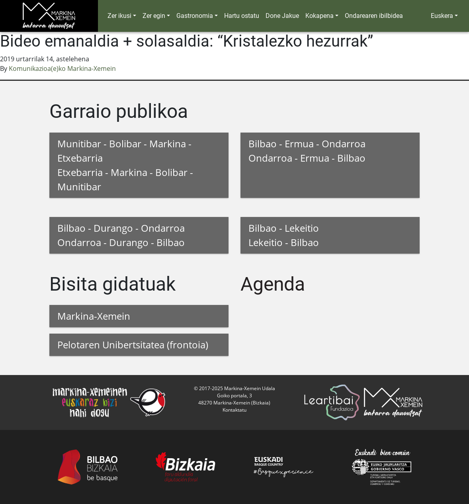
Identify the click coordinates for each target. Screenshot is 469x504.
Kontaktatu (234, 409)
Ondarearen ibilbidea (374, 16)
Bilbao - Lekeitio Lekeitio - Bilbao (283, 235)
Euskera (442, 16)
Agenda (272, 284)
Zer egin (154, 16)
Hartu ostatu (241, 16)
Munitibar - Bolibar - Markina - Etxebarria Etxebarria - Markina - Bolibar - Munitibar (125, 165)
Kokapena (319, 16)
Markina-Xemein (93, 315)
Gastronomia (194, 16)
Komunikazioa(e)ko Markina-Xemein (62, 68)
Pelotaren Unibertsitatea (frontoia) (132, 344)
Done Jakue (282, 16)
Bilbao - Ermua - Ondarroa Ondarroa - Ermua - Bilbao (306, 150)
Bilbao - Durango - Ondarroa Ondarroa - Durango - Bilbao (121, 235)
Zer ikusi (119, 16)
